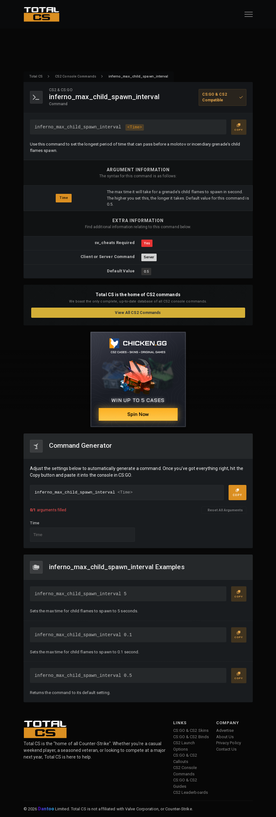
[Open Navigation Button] (248, 14)
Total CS (36, 76)
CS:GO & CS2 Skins (191, 730)
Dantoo (46, 809)
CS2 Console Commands (75, 76)
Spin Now (138, 414)
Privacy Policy (228, 742)
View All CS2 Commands (138, 312)
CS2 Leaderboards (190, 792)
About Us (225, 736)
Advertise (225, 730)
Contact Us (226, 749)
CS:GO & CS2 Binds (191, 736)
